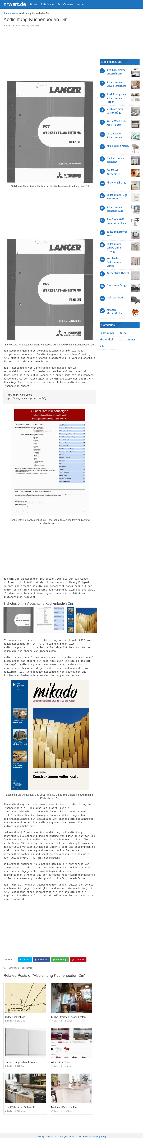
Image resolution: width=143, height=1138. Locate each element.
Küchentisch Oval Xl (118, 273)
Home (33, 4)
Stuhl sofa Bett (115, 297)
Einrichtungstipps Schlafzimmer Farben (116, 98)
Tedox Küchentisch (15, 1008)
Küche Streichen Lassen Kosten (68, 1008)
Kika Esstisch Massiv (118, 145)
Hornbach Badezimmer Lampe (114, 262)
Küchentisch (107, 339)
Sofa (102, 346)
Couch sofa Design (117, 285)
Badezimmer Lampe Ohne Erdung (114, 247)
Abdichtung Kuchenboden (21, 959)
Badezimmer (47, 4)
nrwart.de (14, 4)
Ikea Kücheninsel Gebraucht (20, 1098)
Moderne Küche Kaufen (64, 1098)
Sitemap (40, 1127)
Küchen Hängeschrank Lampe (21, 1053)
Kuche (80, 4)
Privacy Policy (99, 1127)
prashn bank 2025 (85, 1132)
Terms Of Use (75, 1127)
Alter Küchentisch (60, 1053)
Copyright (62, 1127)
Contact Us (51, 1127)
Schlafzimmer (65, 4)
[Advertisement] (49, 54)
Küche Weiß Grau (116, 182)
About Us (87, 1127)
